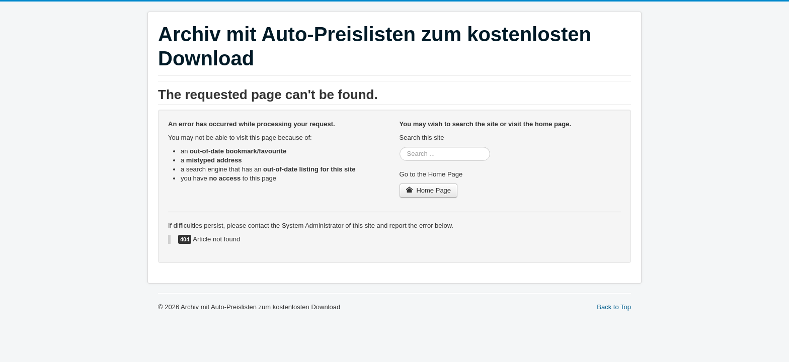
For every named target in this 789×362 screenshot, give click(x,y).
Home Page (428, 190)
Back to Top (614, 307)
